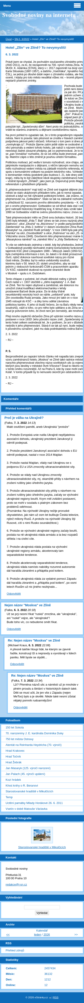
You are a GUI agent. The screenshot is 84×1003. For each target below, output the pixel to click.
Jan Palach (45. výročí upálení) (25, 774)
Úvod (9, 39)
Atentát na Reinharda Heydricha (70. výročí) (34, 745)
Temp (9, 797)
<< (8, 934)
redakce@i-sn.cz (16, 884)
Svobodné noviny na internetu (39, 15)
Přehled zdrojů (15, 950)
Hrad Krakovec (15, 750)
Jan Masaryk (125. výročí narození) (28, 768)
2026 (46, 934)
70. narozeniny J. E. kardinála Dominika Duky (34, 733)
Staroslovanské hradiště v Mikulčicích (29, 791)
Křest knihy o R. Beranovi (22, 785)
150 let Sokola (15, 727)
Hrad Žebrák (14, 762)
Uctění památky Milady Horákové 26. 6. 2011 (34, 803)
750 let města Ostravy (19, 739)
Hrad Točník (13, 756)
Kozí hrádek (13, 779)
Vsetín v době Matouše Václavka (26, 808)
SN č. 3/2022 (22, 39)
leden (37, 934)
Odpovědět (14, 593)
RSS (55, 997)
